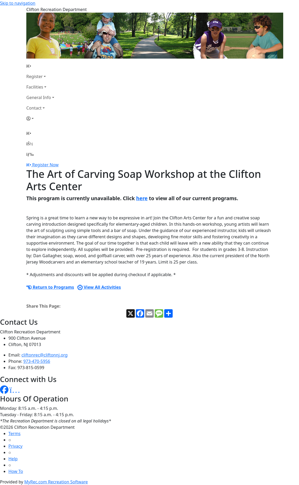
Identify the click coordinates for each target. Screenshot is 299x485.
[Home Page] (40, 66)
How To (15, 471)
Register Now (45, 165)
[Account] (40, 118)
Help (13, 459)
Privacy (15, 446)
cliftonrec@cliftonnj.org (45, 355)
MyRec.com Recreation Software (56, 482)
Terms (14, 433)
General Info (38, 97)
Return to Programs (50, 287)
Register (34, 76)
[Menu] (30, 154)
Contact (34, 108)
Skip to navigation (17, 3)
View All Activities (99, 287)
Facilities (34, 87)
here (142, 198)
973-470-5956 (36, 361)
